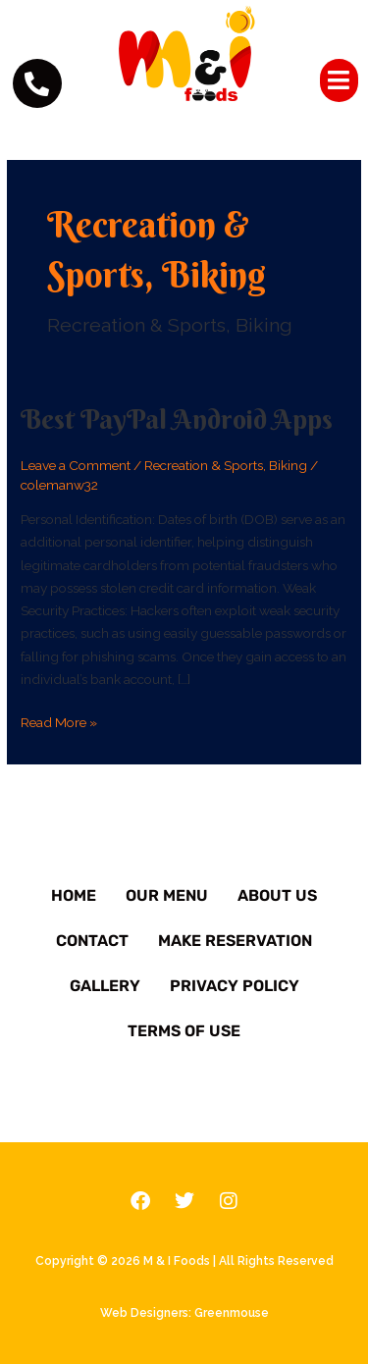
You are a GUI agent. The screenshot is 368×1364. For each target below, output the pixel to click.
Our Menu (167, 895)
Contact (92, 940)
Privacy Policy (234, 985)
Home (73, 895)
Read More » (59, 720)
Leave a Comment (76, 465)
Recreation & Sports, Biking (225, 465)
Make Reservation (235, 940)
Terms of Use (184, 1031)
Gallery (105, 985)
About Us (277, 895)
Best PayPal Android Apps (177, 419)
